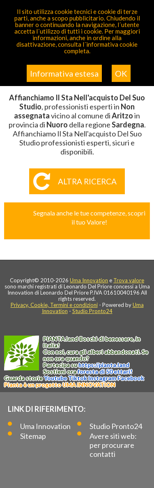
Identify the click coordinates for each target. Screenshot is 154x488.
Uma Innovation (89, 280)
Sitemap (33, 435)
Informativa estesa (64, 73)
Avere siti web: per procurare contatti (113, 444)
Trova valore (128, 280)
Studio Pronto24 (92, 311)
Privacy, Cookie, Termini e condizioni (54, 305)
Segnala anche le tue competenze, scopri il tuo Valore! (89, 217)
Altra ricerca (87, 181)
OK (121, 73)
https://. (103, 364)
